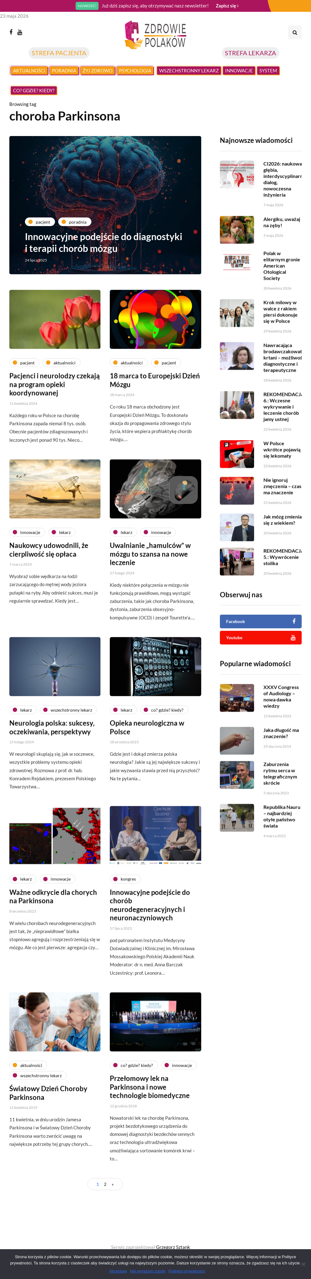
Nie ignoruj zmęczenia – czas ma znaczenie (282, 504)
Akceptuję (118, 1271)
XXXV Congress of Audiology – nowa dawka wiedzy (281, 714)
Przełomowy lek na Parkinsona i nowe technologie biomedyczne (150, 1123)
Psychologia (135, 70)
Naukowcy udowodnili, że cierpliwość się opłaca (48, 586)
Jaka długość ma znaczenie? (281, 751)
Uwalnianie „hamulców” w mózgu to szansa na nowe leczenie (150, 590)
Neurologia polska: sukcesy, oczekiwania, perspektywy (52, 763)
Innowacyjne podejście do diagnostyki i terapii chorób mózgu (103, 242)
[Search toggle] (295, 32)
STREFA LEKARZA (250, 53)
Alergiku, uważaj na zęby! (281, 240)
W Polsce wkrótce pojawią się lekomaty (281, 467)
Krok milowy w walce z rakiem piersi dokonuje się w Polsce (280, 329)
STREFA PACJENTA (59, 53)
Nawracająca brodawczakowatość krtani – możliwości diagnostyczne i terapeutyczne (286, 375)
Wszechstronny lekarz (189, 70)
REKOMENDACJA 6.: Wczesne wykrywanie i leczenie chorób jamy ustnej (283, 424)
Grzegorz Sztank (173, 1247)
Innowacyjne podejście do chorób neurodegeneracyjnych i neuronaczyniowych (150, 942)
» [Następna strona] (113, 1184)
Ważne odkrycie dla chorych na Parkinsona (53, 933)
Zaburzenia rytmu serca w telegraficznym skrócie (280, 791)
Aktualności (29, 70)
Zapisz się (227, 5)
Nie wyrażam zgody (147, 1271)
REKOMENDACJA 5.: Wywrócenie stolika (283, 575)
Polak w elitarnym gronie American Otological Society (281, 283)
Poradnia (64, 70)
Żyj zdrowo (98, 70)
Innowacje (239, 70)
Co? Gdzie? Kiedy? (33, 90)
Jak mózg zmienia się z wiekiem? (282, 538)
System (268, 70)
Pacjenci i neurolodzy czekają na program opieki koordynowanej (54, 421)
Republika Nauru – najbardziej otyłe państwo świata (281, 834)
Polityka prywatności (186, 1271)
